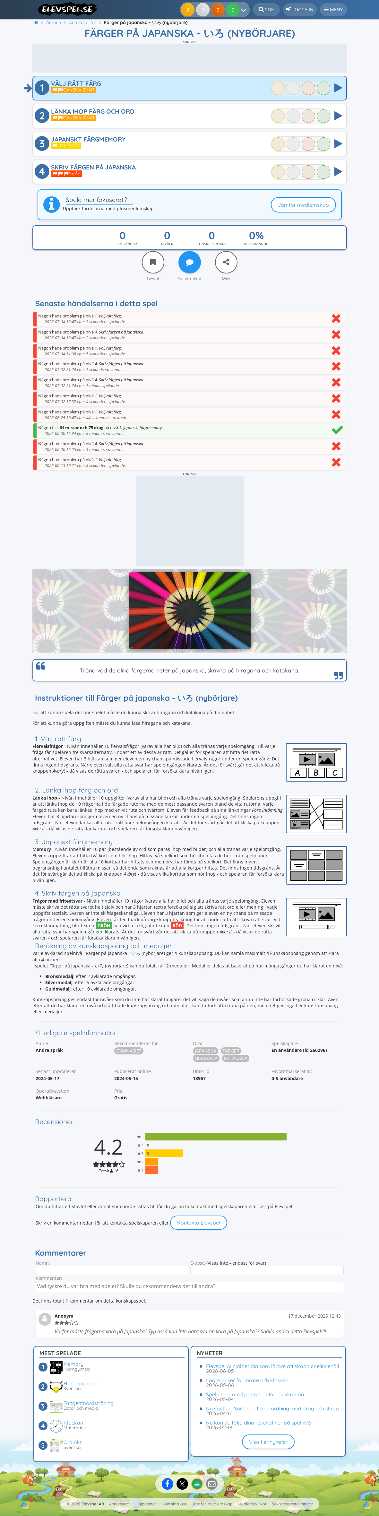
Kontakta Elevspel (198, 1222)
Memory (73, 1364)
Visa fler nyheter (268, 1442)
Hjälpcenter (145, 1503)
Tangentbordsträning (89, 1403)
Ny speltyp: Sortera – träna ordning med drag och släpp (272, 1408)
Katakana (235, 1058)
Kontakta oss (174, 1503)
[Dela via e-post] (212, 1484)
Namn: (43, 1263)
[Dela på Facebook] (167, 1484)
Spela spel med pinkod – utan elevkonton (255, 1394)
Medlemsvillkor (252, 1503)
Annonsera (119, 1503)
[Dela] (226, 262)
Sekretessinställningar (292, 1503)
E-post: (197, 1263)
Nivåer (167, 243)
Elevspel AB (93, 1503)
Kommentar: (49, 1278)
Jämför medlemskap (303, 205)
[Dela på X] (182, 1484)
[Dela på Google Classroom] (197, 1484)
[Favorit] (153, 262)
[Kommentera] (189, 262)
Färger (231, 1051)
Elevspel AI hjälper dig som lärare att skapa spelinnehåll (272, 1366)
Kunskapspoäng (212, 243)
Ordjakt (73, 1442)
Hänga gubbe (80, 1383)
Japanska (205, 1051)
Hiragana (206, 1058)
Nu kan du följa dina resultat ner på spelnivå (258, 1422)
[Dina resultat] (241, 9)
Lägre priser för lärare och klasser (247, 1380)
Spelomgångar (122, 243)
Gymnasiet (129, 1051)
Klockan (73, 1422)
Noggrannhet (256, 243)
